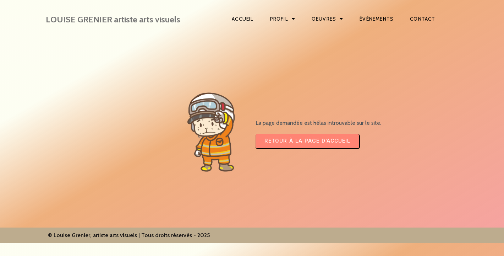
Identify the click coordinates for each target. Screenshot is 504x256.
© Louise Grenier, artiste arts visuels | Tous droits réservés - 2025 (129, 235)
